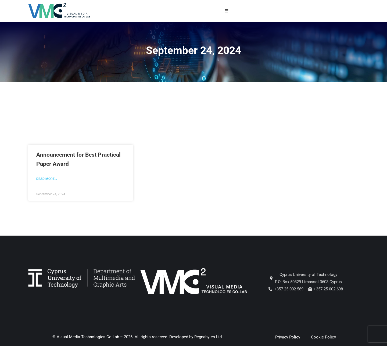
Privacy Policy (287, 337)
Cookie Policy (323, 337)
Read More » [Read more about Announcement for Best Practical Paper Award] (46, 179)
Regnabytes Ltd (208, 336)
